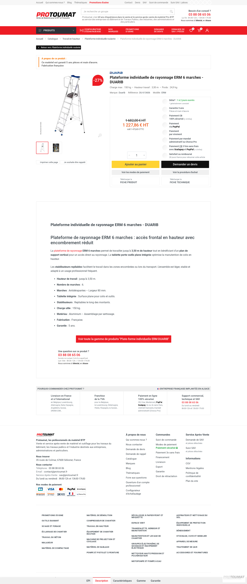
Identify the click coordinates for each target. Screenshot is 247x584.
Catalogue (131, 458)
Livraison (160, 462)
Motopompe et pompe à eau (144, 561)
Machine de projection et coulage (98, 540)
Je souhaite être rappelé (73, 162)
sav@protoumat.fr (68, 475)
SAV (145, 2)
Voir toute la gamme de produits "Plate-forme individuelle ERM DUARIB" (123, 339)
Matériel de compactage (53, 548)
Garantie (156, 580)
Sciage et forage (49, 526)
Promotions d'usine (50, 515)
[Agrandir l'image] (99, 135)
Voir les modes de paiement (135, 172)
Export (159, 466)
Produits (56, 30)
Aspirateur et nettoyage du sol (190, 516)
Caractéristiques (122, 580)
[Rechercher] (171, 11)
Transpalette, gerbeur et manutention (143, 529)
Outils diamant (48, 520)
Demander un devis (185, 164)
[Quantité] (136, 155)
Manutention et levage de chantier (144, 537)
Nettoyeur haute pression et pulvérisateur (145, 554)
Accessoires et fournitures (190, 552)
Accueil (39, 2)
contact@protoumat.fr (55, 471)
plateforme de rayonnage (68, 250)
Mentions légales (195, 468)
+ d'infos (188, 119)
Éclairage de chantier (52, 531)
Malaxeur (45, 542)
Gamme (141, 580)
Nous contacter (134, 444)
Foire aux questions (136, 477)
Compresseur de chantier (98, 520)
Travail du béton (49, 537)
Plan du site (192, 481)
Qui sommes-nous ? (55, 2)
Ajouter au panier (135, 164)
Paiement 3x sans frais (168, 452)
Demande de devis (135, 449)
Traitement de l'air (184, 547)
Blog (69, 2)
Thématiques (80, 2)
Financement (162, 457)
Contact (128, 2)
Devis (137, 2)
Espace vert (136, 523)
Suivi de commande (158, 2)
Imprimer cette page (47, 162)
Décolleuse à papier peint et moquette (145, 516)
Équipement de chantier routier (97, 533)
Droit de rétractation (166, 476)
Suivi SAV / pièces (179, 2)
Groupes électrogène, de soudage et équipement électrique (143, 546)
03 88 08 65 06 (200, 14)
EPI (88, 580)
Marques (130, 463)
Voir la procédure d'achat (185, 172)
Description (101, 580)
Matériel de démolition (97, 515)
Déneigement (181, 530)
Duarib (122, 92)
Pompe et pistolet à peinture (100, 552)
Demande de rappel (136, 454)
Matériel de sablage (95, 547)
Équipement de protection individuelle (188, 524)
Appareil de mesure (185, 541)
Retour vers (59, 47)
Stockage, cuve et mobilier (189, 536)
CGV (188, 463)
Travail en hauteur (95, 526)
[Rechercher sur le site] (124, 11)
